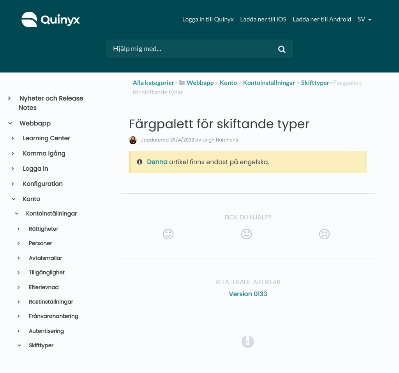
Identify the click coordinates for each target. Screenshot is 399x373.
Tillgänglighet (45, 272)
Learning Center (46, 138)
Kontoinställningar (51, 214)
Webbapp (35, 123)
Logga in (35, 169)
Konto (31, 199)
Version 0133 (248, 294)
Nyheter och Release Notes (51, 103)
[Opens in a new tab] (248, 341)
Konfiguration (42, 184)
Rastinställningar (50, 302)
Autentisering (45, 331)
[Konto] (228, 83)
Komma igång (43, 154)
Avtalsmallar (44, 258)
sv (362, 19)
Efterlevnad (42, 287)
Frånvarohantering (52, 316)
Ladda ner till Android (322, 19)
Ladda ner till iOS (263, 19)
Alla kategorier (154, 83)
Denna (157, 161)
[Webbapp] (196, 83)
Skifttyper (40, 345)
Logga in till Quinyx (208, 19)
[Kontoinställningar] (269, 83)
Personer (39, 243)
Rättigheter (42, 229)
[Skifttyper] (315, 83)
